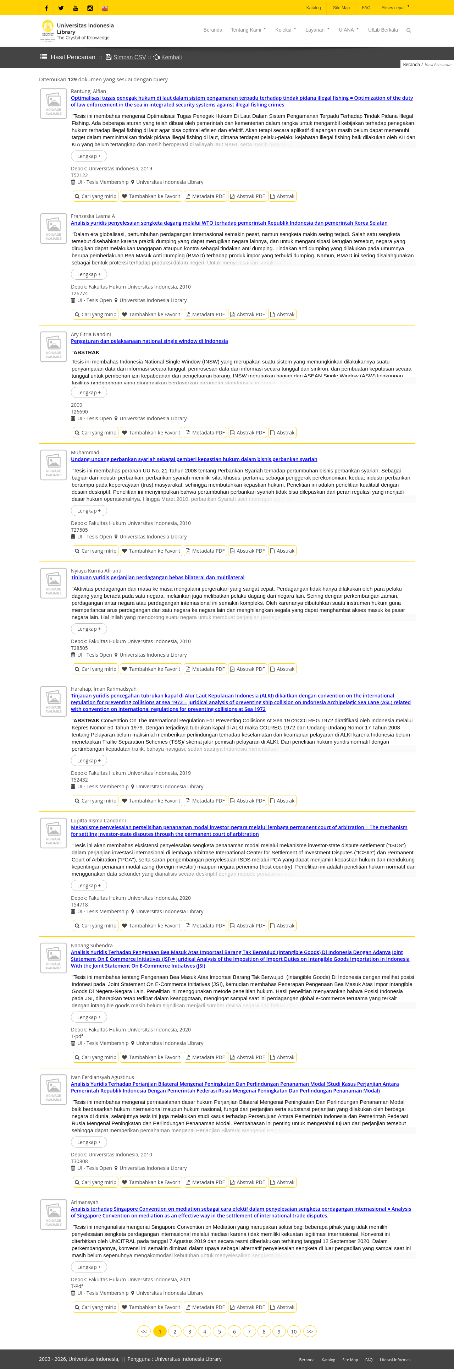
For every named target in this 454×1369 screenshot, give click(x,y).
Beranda (213, 30)
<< (144, 1331)
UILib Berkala (383, 30)
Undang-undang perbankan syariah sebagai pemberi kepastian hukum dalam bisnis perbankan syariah (194, 459)
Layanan (317, 30)
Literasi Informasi (395, 1359)
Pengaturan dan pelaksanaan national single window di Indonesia (149, 341)
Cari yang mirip (95, 196)
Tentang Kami (249, 30)
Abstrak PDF (247, 196)
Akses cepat (396, 7)
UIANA (349, 30)
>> (310, 1331)
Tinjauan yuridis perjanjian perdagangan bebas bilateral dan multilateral (157, 577)
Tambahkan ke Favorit (151, 196)
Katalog (313, 7)
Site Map (341, 7)
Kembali (171, 57)
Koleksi (286, 30)
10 (294, 1331)
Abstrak (282, 196)
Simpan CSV (130, 57)
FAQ (365, 7)
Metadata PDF (205, 196)
